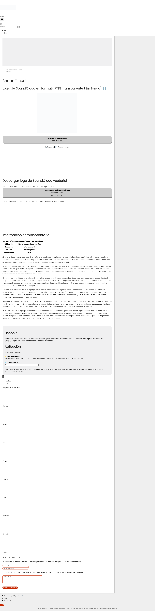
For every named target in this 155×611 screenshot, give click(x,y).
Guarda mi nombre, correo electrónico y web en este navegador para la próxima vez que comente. (44, 572)
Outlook (8, 380)
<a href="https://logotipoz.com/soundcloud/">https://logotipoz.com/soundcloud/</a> (24, 364)
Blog (5, 32)
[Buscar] (2, 19)
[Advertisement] (57, 51)
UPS (7, 383)
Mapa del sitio (71, 609)
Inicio (6, 30)
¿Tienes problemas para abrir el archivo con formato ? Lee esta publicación (33, 200)
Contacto (50, 609)
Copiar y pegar (63, 146)
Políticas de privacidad (60, 609)
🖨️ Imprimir (49, 146)
